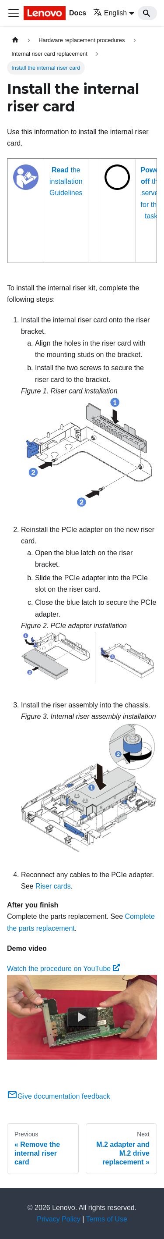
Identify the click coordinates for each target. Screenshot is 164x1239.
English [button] (110, 13)
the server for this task (151, 193)
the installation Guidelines (66, 181)
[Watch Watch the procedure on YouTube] (82, 1017)
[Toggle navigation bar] (13, 13)
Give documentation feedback (58, 1096)
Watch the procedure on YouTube (63, 968)
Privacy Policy (58, 1219)
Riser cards (53, 886)
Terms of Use (106, 1219)
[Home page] (15, 40)
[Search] (147, 13)
